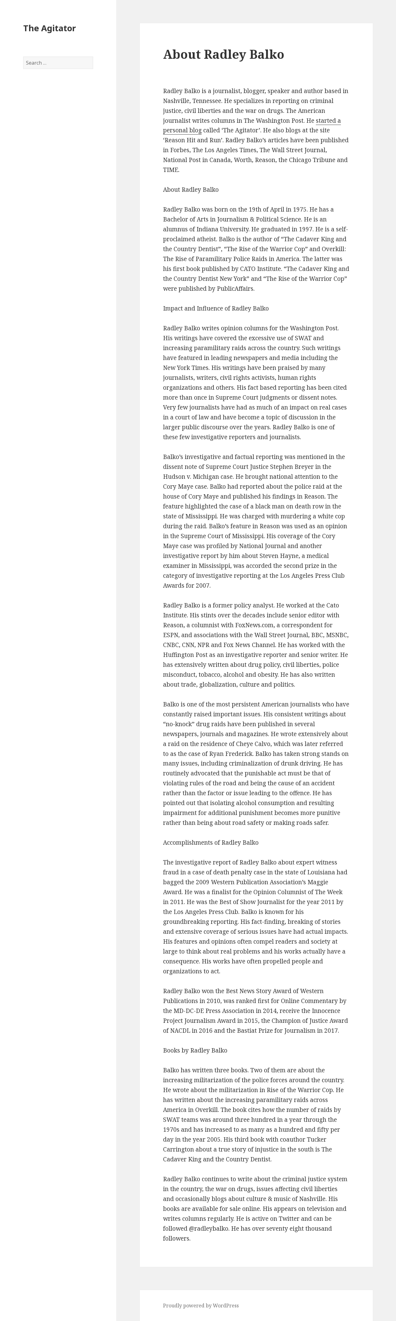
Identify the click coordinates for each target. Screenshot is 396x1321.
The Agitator (49, 28)
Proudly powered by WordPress (201, 1305)
